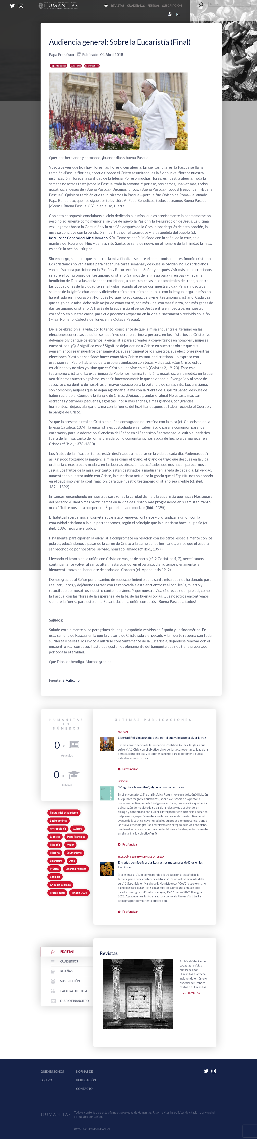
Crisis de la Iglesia (60, 884)
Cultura (77, 828)
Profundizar (130, 769)
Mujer (70, 844)
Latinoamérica (58, 820)
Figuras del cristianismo (64, 812)
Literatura (56, 860)
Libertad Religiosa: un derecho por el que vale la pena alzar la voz (162, 737)
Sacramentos (92, 65)
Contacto (84, 1090)
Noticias (123, 732)
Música (54, 868)
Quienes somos (52, 1072)
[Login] (170, 14)
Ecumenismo (74, 852)
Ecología (55, 876)
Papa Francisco (58, 65)
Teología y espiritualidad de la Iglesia (141, 856)
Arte (72, 860)
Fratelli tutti (57, 892)
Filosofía (55, 844)
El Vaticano (72, 680)
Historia (55, 852)
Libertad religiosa (76, 868)
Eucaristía (75, 65)
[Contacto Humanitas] (178, 14)
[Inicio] (106, 5)
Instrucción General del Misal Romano (80, 238)
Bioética (55, 836)
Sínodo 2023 (79, 892)
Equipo (46, 1081)
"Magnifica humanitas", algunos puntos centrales (151, 787)
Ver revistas (192, 993)
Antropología (58, 828)
